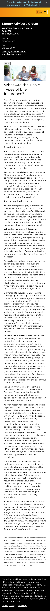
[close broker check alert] (47, 2)
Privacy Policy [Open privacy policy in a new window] (8, 605)
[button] (42, 12)
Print (7, 63)
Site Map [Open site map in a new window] (22, 605)
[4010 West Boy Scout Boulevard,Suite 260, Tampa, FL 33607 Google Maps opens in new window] (18, 31)
